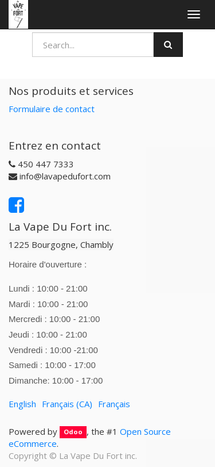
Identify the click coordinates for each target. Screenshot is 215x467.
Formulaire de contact (52, 108)
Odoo (73, 432)
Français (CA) (67, 403)
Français (114, 403)
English (22, 403)
